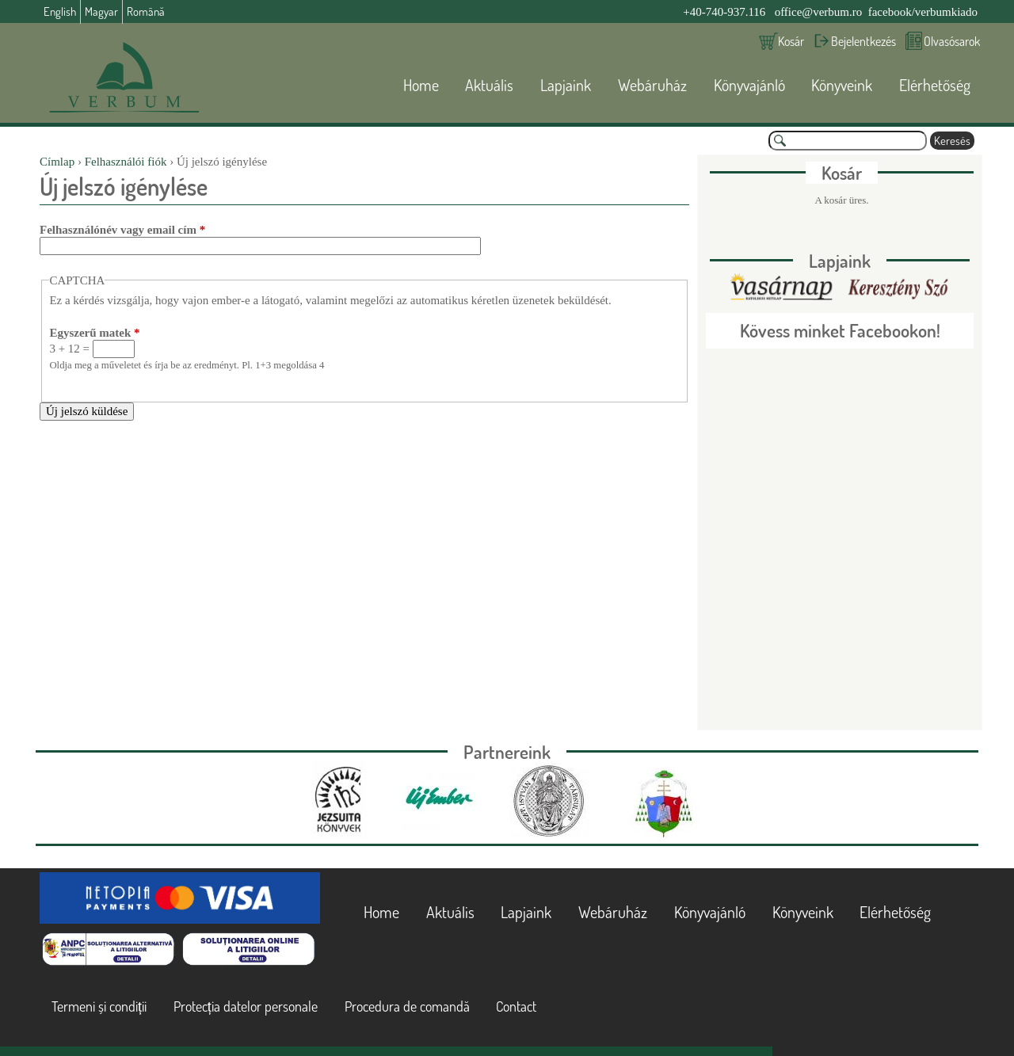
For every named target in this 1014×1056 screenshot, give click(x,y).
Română (146, 11)
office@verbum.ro (819, 12)
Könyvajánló (749, 84)
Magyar (101, 11)
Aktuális (489, 84)
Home (421, 84)
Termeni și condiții (99, 1006)
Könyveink (841, 84)
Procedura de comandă (407, 1006)
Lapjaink (565, 84)
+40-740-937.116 (724, 12)
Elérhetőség (934, 84)
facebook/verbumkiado (923, 12)
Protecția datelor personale (245, 1006)
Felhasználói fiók (126, 161)
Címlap (57, 161)
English (60, 11)
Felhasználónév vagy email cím (122, 229)
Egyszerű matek (94, 332)
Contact (516, 1006)
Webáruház (652, 84)
